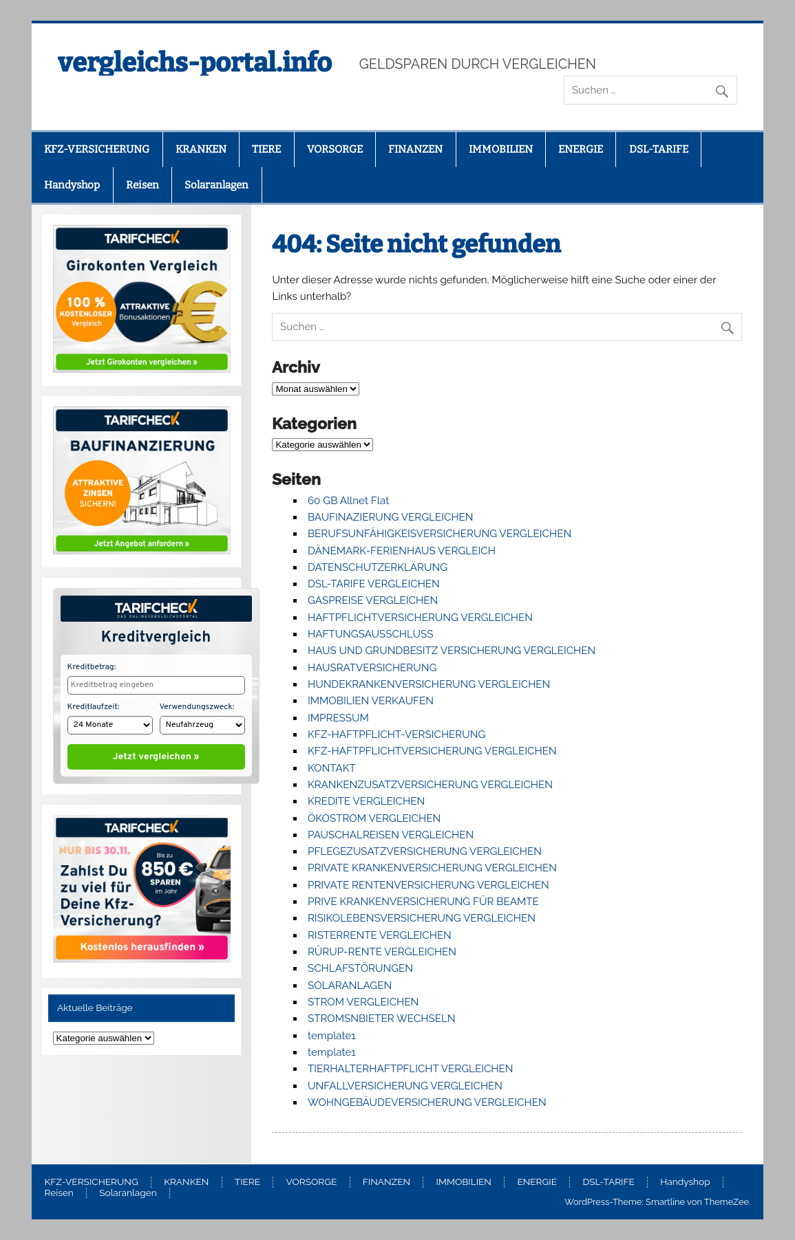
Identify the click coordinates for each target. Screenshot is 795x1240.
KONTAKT (332, 768)
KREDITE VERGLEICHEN (366, 801)
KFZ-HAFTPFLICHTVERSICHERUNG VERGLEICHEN (432, 751)
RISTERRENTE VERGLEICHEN (380, 935)
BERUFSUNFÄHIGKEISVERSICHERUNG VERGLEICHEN (439, 533)
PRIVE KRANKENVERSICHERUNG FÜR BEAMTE (423, 901)
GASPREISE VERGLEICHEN (373, 600)
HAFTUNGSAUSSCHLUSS (370, 634)
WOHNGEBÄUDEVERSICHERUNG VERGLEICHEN (427, 1102)
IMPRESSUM (338, 718)
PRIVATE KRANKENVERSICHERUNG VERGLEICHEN (432, 868)
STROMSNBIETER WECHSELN (382, 1018)
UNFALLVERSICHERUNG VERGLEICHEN (405, 1086)
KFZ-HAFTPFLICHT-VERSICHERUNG (396, 734)
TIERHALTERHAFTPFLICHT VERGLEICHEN (410, 1069)
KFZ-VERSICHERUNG (96, 149)
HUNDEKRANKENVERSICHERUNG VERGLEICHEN (429, 684)
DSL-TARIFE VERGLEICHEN (374, 584)
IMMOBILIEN (501, 149)
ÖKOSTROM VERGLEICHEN (374, 818)
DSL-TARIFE (658, 149)
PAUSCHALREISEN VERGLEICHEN (391, 835)
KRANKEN (201, 149)
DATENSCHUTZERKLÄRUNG (377, 567)
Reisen (142, 185)
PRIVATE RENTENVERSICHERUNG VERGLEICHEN (428, 885)
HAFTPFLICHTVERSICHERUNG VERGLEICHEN (420, 617)
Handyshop (72, 185)
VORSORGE (335, 149)
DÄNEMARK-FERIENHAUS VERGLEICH (402, 551)
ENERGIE (580, 149)
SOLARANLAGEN (350, 985)
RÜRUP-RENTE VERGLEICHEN (382, 952)
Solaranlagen (216, 185)
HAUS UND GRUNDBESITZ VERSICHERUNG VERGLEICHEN (451, 650)
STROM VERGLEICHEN (363, 1002)
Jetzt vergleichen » (156, 753)
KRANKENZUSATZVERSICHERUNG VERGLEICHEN (430, 785)
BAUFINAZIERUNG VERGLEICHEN (391, 517)
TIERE (266, 149)
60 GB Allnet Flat (348, 500)
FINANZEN (415, 149)
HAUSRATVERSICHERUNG (372, 668)
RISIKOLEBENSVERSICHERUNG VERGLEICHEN (422, 918)
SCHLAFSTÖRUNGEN (360, 968)
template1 (332, 1036)
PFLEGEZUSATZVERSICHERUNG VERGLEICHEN (425, 851)
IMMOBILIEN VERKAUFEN (371, 701)
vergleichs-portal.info (195, 62)
